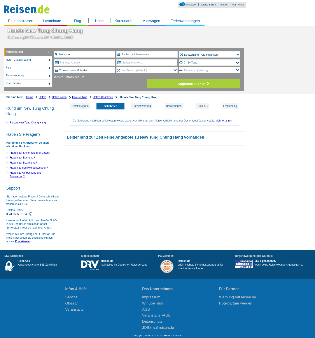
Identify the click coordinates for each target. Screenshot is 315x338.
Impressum (151, 297)
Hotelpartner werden (235, 303)
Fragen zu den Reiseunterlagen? (29, 167)
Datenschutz (152, 321)
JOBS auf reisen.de (158, 328)
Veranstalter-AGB (156, 315)
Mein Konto (238, 4)
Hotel (99, 21)
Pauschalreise (15, 51)
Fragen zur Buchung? (22, 157)
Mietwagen (151, 21)
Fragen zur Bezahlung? (23, 162)
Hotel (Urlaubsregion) (18, 59)
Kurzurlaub (123, 21)
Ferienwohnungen (185, 21)
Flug (77, 21)
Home (29, 97)
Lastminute (52, 21)
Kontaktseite (22, 241)
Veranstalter (75, 309)
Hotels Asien (59, 97)
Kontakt (224, 4)
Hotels (42, 97)
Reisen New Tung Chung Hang (28, 122)
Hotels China (79, 97)
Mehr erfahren (223, 120)
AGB (146, 309)
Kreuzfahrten (13, 83)
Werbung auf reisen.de (237, 297)
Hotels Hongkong (103, 97)
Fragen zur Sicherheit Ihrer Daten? (30, 152)
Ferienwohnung (15, 75)
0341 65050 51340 (17, 214)
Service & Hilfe (208, 4)
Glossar (71, 303)
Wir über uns (152, 303)
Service (71, 297)
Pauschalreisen (20, 21)
